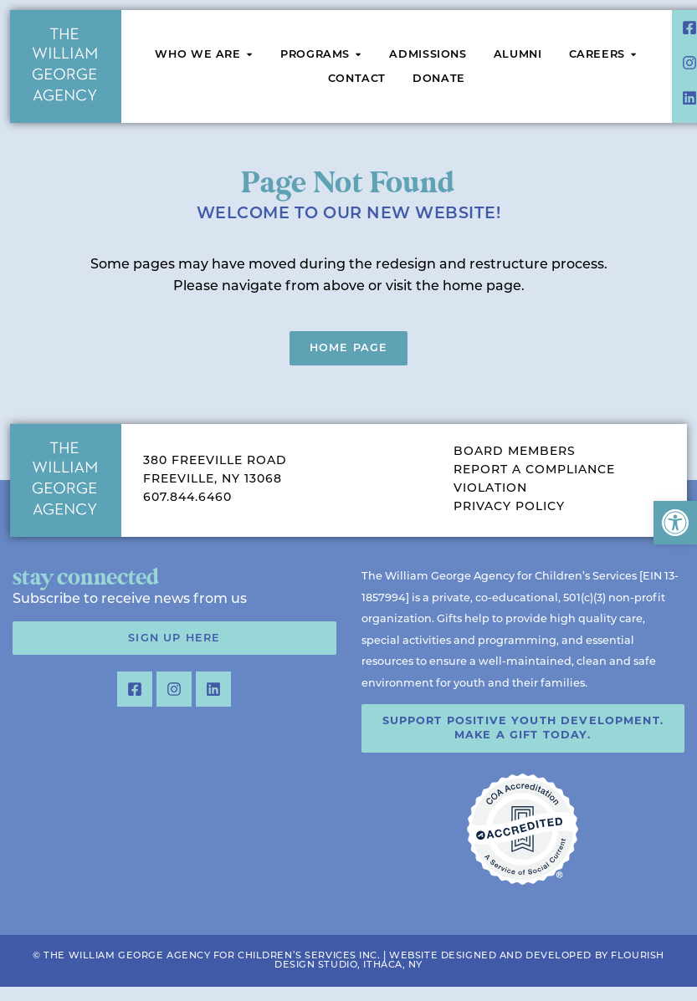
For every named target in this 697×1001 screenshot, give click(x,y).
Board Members (515, 452)
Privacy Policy (509, 507)
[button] (675, 522)
